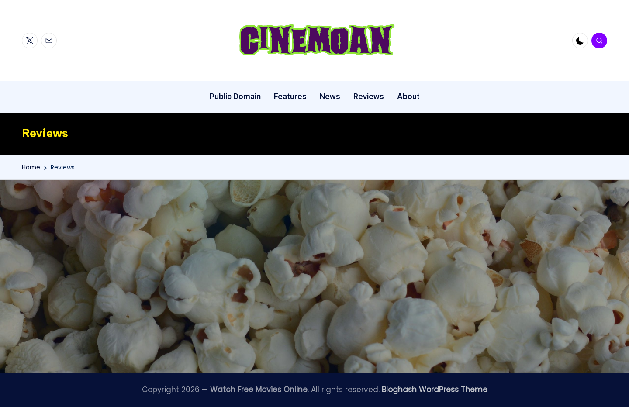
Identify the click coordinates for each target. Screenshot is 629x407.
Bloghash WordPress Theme (434, 389)
